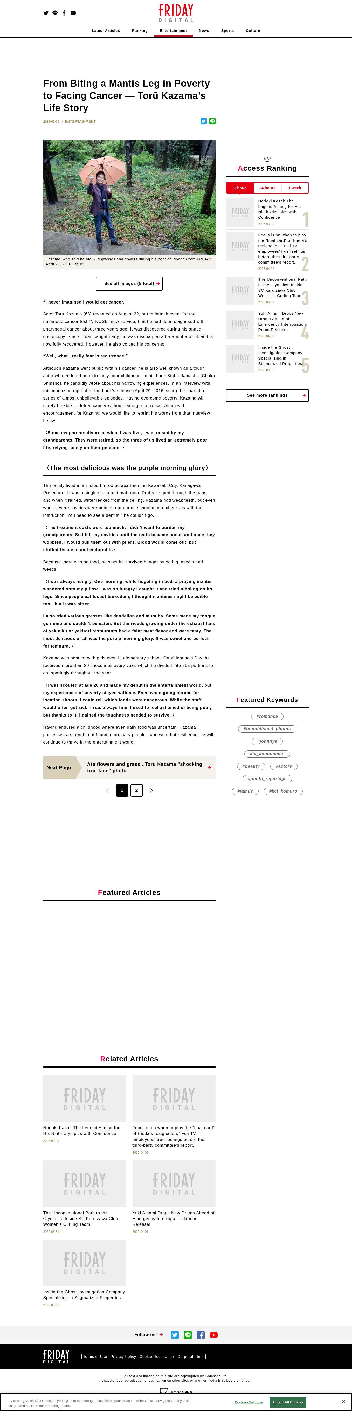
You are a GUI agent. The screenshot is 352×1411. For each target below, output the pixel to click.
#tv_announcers (267, 754)
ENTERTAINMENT (80, 121)
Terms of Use (95, 1356)
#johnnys (267, 741)
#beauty (251, 766)
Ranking (140, 31)
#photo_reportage (267, 778)
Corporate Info (190, 1356)
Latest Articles (106, 31)
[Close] (343, 1401)
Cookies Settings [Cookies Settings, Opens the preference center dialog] (249, 1402)
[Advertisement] (129, 952)
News (204, 31)
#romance (267, 716)
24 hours (267, 187)
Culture (253, 31)
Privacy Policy (123, 1356)
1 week (294, 187)
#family (245, 791)
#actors (284, 766)
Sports (227, 31)
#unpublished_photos (267, 729)
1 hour (240, 187)
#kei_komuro (283, 791)
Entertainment (173, 31)
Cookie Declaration (157, 1356)
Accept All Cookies (287, 1402)
